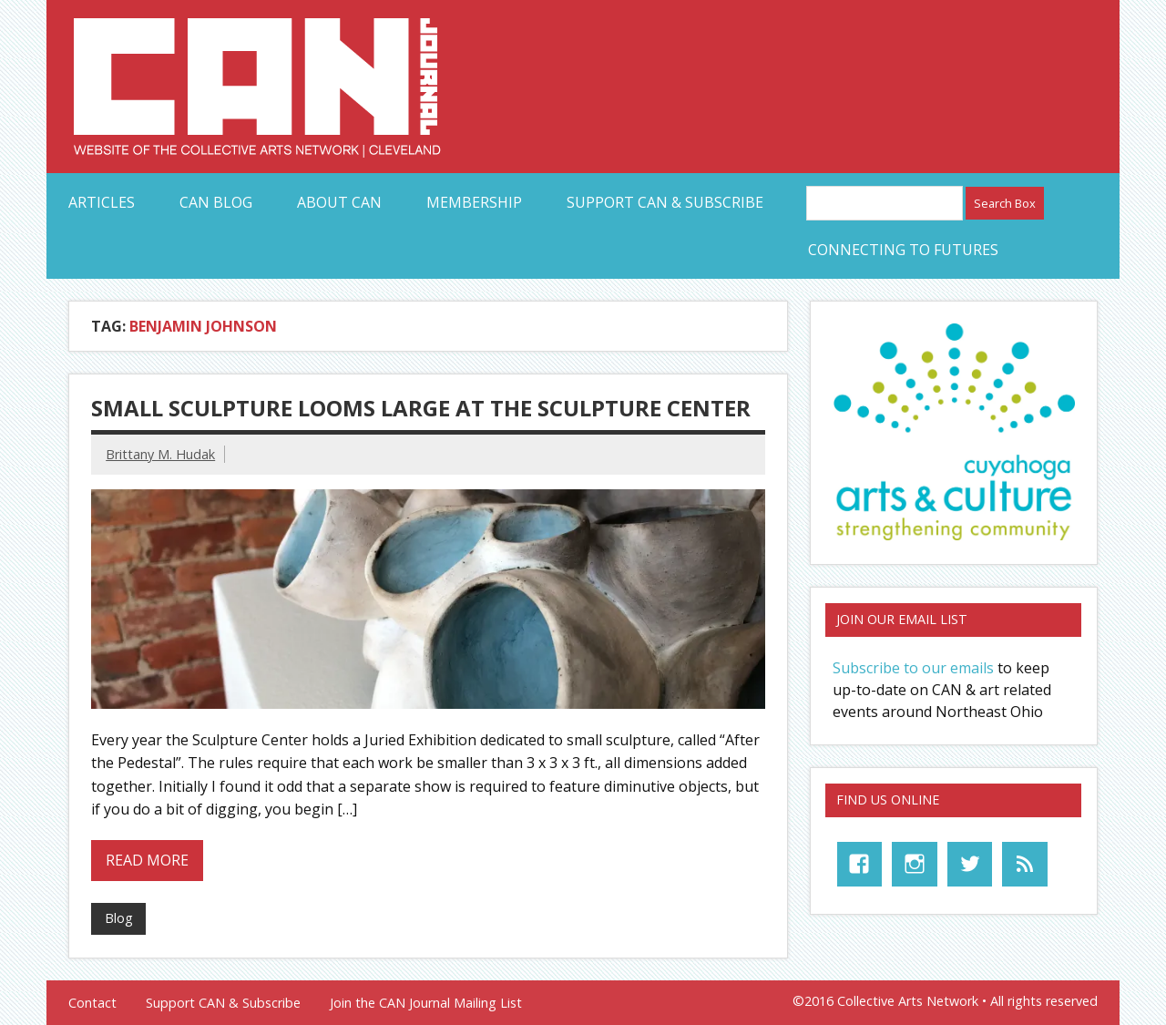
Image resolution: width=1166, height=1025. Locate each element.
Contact (92, 1003)
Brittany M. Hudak (160, 454)
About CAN (339, 202)
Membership (474, 202)
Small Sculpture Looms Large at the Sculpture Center (421, 408)
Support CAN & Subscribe (665, 202)
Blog (119, 918)
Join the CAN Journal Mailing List (426, 1003)
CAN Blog (215, 202)
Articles (101, 202)
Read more (147, 860)
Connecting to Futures (903, 250)
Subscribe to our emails (913, 668)
